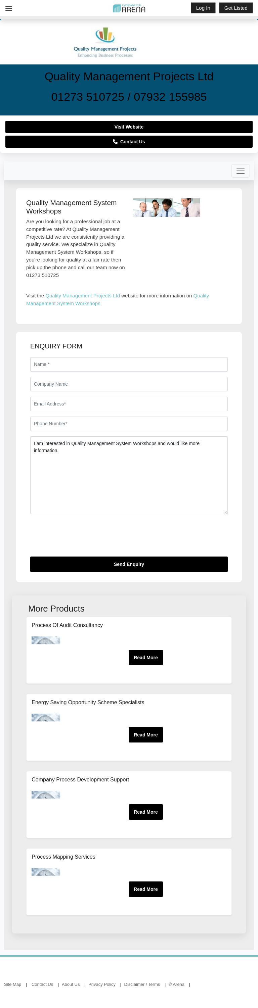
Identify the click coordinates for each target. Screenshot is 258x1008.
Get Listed (236, 8)
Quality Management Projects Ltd (82, 295)
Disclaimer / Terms (142, 984)
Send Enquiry (129, 564)
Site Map (12, 984)
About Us (71, 984)
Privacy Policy (102, 984)
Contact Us (129, 141)
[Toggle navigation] (240, 171)
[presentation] (81, 538)
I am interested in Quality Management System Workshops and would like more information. (129, 475)
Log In (203, 8)
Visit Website (129, 127)
